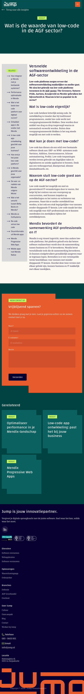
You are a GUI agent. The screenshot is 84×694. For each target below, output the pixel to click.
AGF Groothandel (9, 594)
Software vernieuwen (11, 561)
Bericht (11, 349)
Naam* (11, 326)
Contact (5, 623)
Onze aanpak (7, 614)
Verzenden (18, 378)
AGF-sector (50, 90)
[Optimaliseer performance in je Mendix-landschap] (21, 431)
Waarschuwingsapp (10, 573)
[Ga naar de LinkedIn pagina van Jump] (42, 529)
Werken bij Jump (9, 627)
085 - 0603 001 (9, 638)
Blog (3, 618)
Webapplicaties (8, 557)
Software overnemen (10, 553)
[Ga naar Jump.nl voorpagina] (10, 4)
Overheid (5, 598)
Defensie (5, 590)
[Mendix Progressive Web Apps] (21, 474)
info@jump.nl (8, 647)
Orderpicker (7, 578)
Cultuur (5, 610)
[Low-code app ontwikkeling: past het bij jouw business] (62, 431)
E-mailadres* (13, 338)
